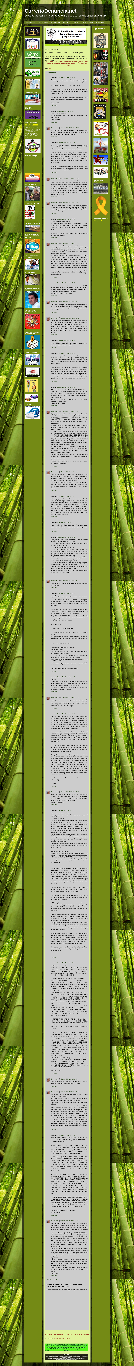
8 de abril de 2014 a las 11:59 (70, 1220)
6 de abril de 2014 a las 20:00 (66, 340)
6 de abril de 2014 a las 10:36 (70, 128)
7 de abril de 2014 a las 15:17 (70, 580)
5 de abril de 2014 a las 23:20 (66, 77)
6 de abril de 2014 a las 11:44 (66, 142)
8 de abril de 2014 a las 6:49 (65, 810)
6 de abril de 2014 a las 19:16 (70, 318)
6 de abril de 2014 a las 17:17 (66, 219)
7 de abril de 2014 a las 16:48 (66, 677)
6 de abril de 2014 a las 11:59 (70, 178)
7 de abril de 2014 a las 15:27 (66, 593)
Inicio (69, 1334)
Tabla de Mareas (43, 22)
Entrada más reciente (54, 1334)
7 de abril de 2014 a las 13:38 (66, 537)
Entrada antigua (82, 1334)
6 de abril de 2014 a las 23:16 (66, 387)
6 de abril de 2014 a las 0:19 (65, 111)
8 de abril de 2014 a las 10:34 (66, 963)
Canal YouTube (100, 22)
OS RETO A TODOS (31, 125)
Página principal (30, 22)
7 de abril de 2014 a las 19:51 (70, 792)
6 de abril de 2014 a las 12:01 (70, 202)
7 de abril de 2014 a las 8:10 (69, 411)
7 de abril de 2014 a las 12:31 (66, 522)
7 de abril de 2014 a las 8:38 (69, 472)
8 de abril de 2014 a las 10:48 (70, 1092)
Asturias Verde (55, 22)
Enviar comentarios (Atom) (62, 1338)
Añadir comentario (53, 1280)
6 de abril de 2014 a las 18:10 (70, 301)
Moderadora (54, 128)
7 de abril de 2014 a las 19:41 (66, 714)
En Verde (65, 22)
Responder (54, 105)
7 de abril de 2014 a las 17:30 (70, 697)
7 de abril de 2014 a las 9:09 (65, 496)
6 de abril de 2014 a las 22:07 (66, 353)
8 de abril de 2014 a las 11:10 (66, 1135)
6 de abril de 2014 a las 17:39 (66, 283)
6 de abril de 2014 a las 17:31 (70, 243)
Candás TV (75, 22)
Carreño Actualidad (87, 22)
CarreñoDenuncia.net (51, 11)
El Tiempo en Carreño (99, 220)
